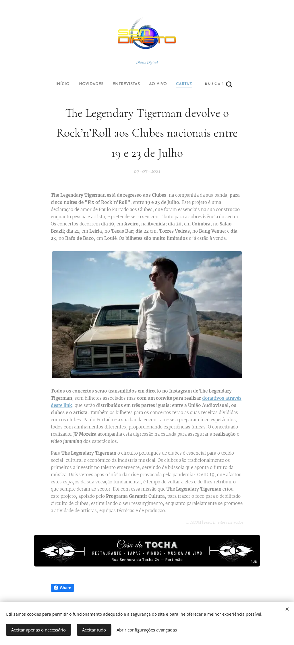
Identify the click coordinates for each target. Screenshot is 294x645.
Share (62, 587)
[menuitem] (107, 84)
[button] (168, 84)
